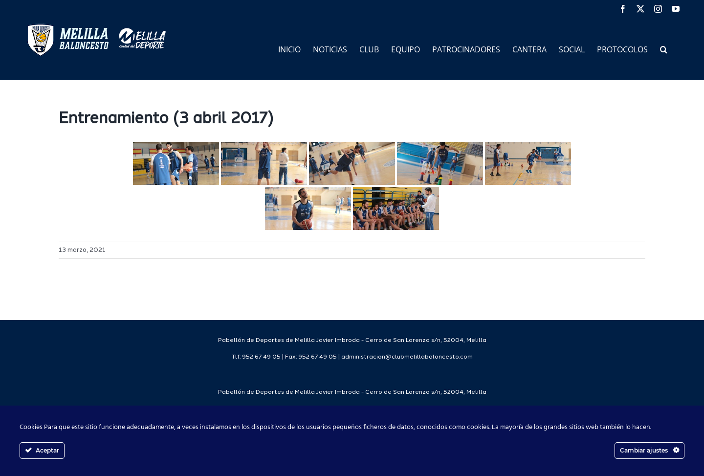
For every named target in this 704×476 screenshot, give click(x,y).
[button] (663, 48)
